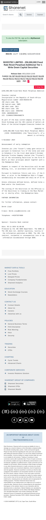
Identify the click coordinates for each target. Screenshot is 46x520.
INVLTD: (9, 54)
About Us (10, 308)
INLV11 (11, 79)
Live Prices (11, 274)
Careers (9, 311)
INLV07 (35, 76)
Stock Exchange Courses (16, 292)
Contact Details (12, 305)
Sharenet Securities (14, 383)
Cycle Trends (11, 360)
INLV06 (40, 79)
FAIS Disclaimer (12, 327)
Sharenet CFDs (12, 386)
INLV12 (17, 79)
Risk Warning (11, 330)
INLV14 (34, 79)
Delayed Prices (12, 277)
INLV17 (23, 79)
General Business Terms (16, 324)
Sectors (29, 15)
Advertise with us (13, 314)
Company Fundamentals (16, 280)
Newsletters (11, 295)
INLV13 (28, 79)
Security (9, 335)
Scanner (40, 15)
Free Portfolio (12, 271)
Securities (10, 347)
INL (10, 76)
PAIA (8, 333)
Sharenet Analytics (14, 283)
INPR (18, 81)
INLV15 (24, 76)
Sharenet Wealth (13, 389)
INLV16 (5, 79)
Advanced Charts (13, 363)
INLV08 (41, 76)
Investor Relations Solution (17, 373)
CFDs (8, 350)
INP (13, 76)
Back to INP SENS (10, 50)
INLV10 (29, 76)
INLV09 (18, 76)
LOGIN (38, 2)
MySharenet (35, 38)
